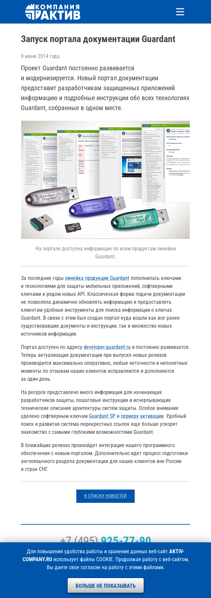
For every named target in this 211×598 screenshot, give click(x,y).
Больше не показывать (106, 586)
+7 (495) (105, 541)
